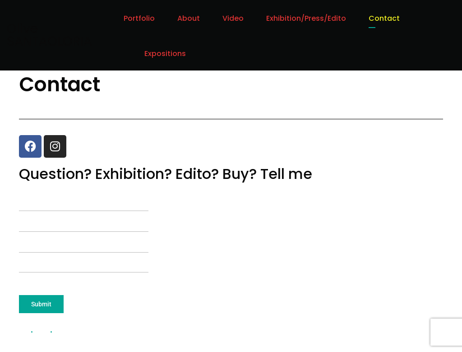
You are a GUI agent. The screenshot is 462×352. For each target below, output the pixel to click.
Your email (83, 217)
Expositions (165, 53)
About (188, 18)
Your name (83, 196)
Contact (384, 18)
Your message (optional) (83, 258)
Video (233, 18)
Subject (83, 238)
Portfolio (139, 18)
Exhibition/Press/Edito (306, 18)
